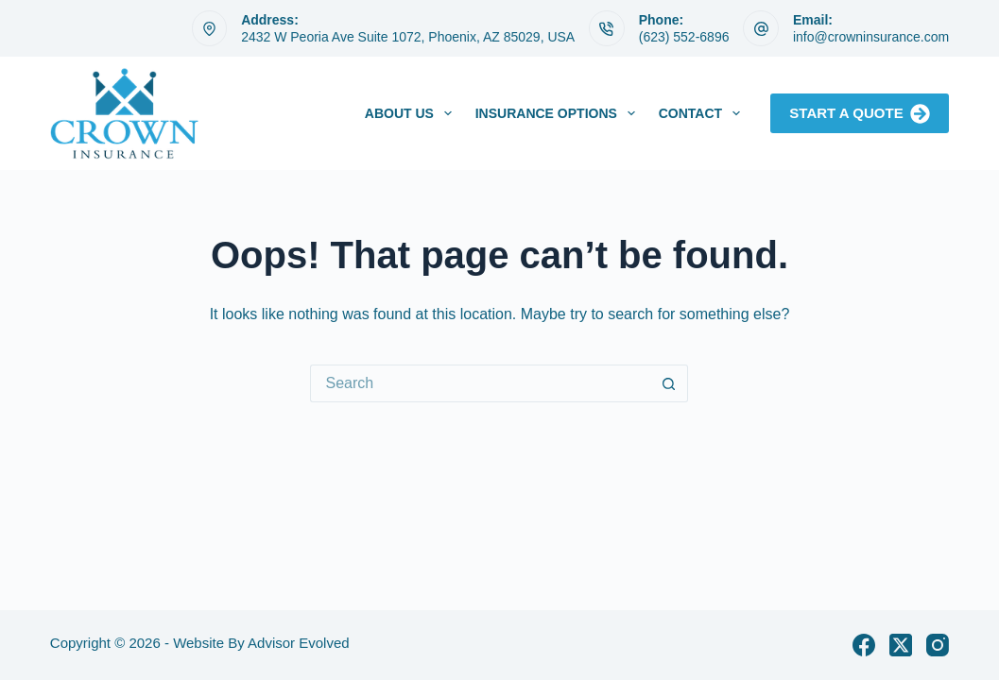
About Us (412, 113)
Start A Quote (859, 114)
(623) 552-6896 (684, 36)
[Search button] (669, 383)
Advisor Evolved (299, 643)
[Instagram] (937, 645)
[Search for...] (480, 383)
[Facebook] (864, 645)
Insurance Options (559, 113)
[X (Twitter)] (900, 645)
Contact (703, 113)
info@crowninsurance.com (871, 36)
